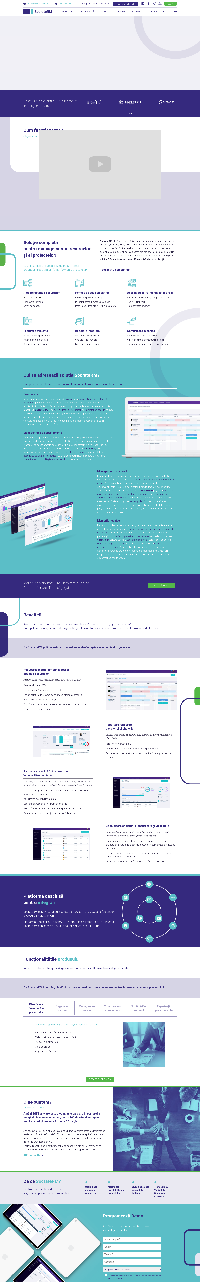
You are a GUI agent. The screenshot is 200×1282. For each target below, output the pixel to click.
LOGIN (170, 4)
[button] (129, 113)
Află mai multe (33, 1155)
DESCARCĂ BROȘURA (100, 1079)
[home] (37, 11)
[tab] (36, 1008)
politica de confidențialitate (140, 1275)
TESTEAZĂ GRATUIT (126, 4)
